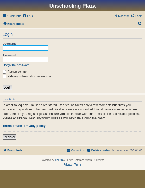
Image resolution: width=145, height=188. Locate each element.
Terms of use (12, 126)
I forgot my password (16, 65)
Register (9, 137)
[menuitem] (27, 16)
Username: (10, 43)
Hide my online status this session (27, 76)
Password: (10, 55)
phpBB (59, 159)
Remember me (15, 71)
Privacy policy (35, 126)
